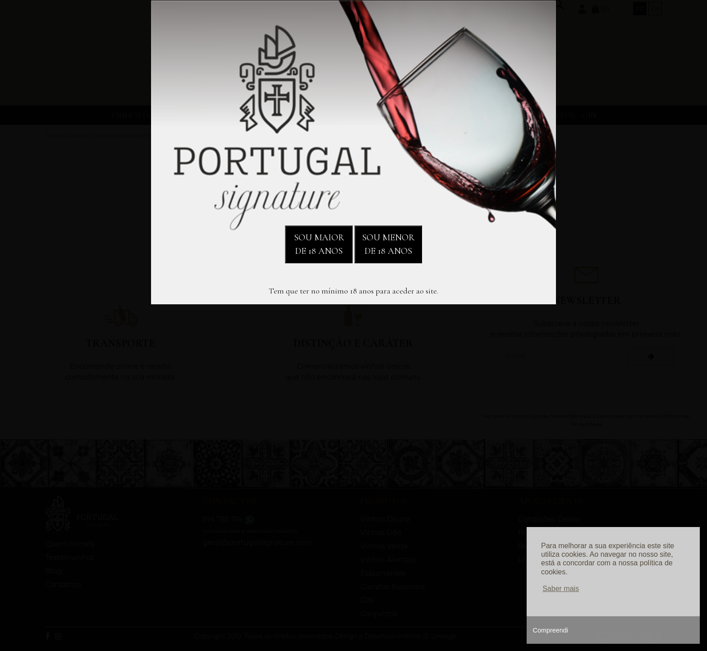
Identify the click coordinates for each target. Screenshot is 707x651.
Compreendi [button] (550, 630)
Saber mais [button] (560, 588)
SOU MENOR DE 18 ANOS (388, 244)
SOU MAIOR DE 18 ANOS (319, 244)
